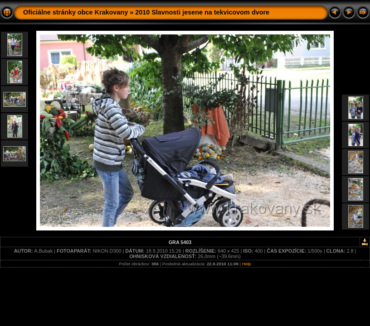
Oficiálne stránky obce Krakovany (75, 12)
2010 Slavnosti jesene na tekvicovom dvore (202, 12)
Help (246, 263)
